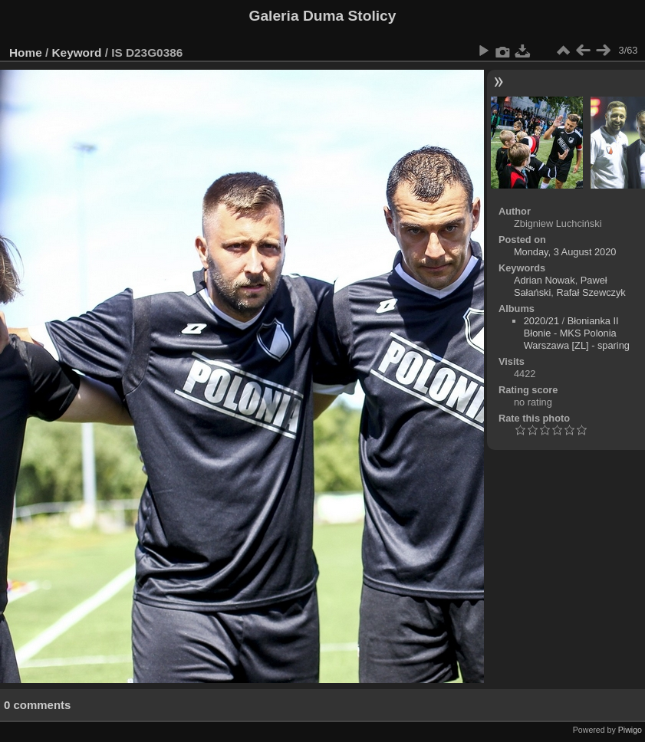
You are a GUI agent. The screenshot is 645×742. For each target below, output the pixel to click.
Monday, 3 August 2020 (565, 252)
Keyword (77, 52)
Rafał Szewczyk (590, 292)
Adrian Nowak (544, 280)
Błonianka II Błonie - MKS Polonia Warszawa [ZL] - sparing (577, 333)
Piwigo (630, 729)
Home (25, 52)
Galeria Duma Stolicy (323, 16)
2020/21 (541, 321)
